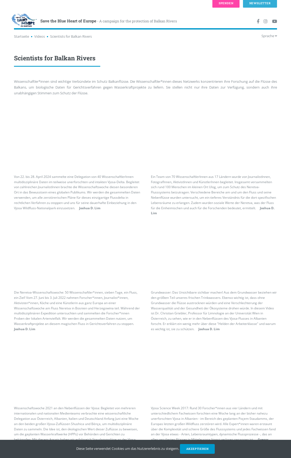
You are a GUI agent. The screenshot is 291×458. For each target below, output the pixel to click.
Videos (39, 36)
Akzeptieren (197, 449)
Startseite (21, 36)
